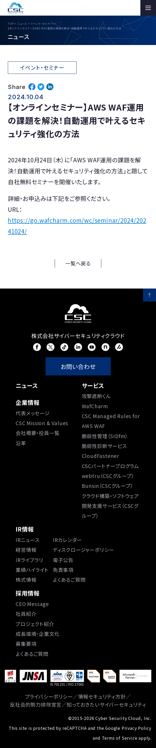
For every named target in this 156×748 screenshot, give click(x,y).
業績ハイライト (32, 569)
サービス (93, 385)
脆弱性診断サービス (104, 446)
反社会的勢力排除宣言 (35, 704)
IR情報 (25, 529)
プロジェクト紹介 (35, 624)
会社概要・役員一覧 (37, 433)
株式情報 (26, 579)
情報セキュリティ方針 (102, 696)
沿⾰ (21, 443)
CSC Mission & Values (42, 423)
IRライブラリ (29, 560)
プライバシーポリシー (49, 696)
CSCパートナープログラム (110, 466)
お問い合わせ (78, 366)
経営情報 (26, 549)
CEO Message (32, 604)
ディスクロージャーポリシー (83, 549)
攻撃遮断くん (96, 396)
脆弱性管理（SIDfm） (105, 436)
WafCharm (95, 406)
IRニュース (28, 540)
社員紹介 (26, 613)
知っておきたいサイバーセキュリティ (106, 704)
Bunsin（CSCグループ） (107, 485)
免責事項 (63, 569)
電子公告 (63, 560)
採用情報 (27, 593)
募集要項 (26, 643)
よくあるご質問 (69, 579)
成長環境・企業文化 (37, 633)
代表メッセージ (33, 413)
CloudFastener (100, 455)
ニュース (27, 385)
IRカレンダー (67, 540)
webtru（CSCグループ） (108, 476)
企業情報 (27, 402)
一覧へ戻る (78, 263)
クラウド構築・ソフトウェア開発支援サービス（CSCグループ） (110, 506)
